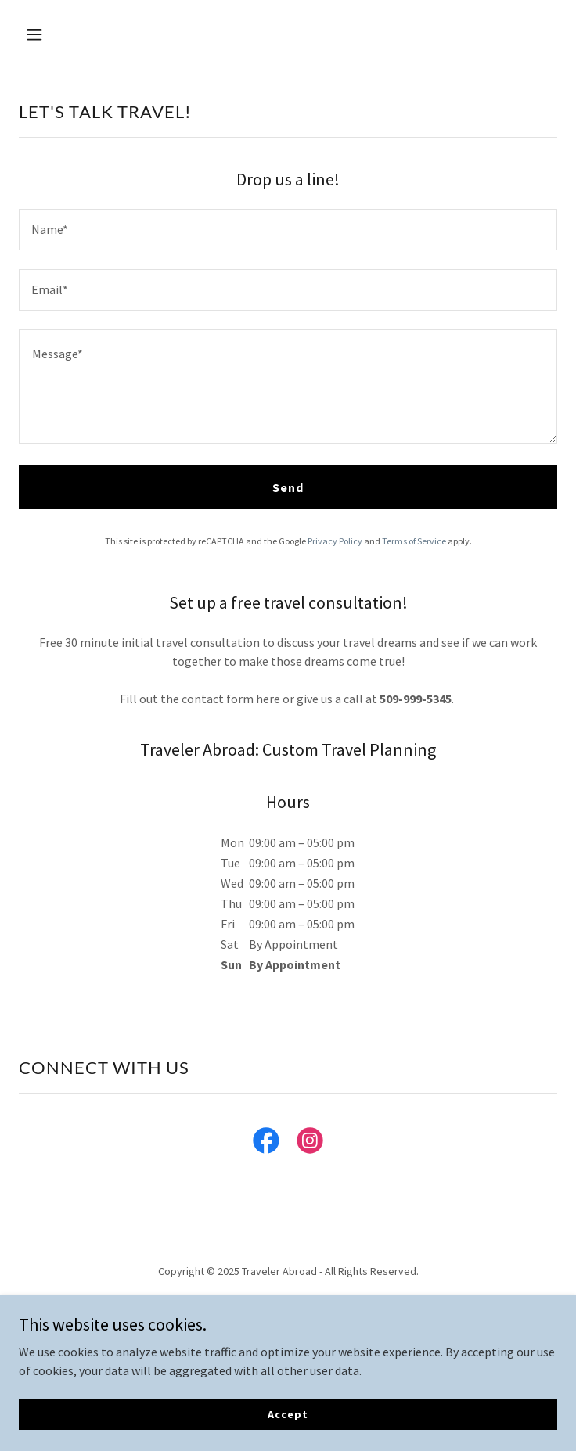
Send (288, 487)
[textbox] (288, 229)
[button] (59, 34)
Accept (288, 1413)
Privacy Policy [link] (335, 541)
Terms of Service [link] (414, 541)
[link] (266, 1143)
